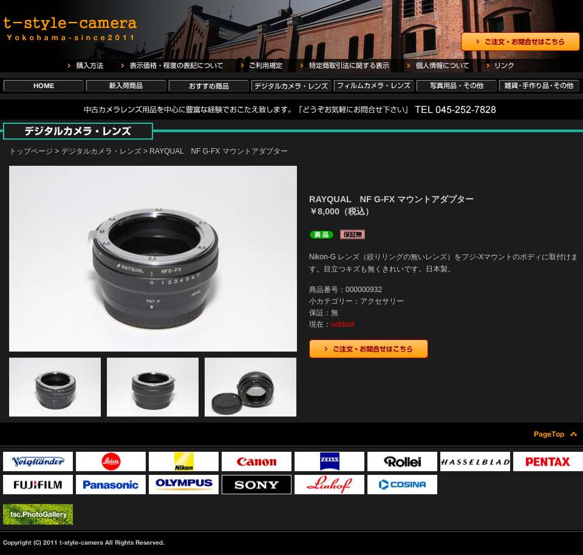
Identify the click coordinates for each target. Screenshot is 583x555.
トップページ (31, 151)
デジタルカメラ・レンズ (101, 151)
